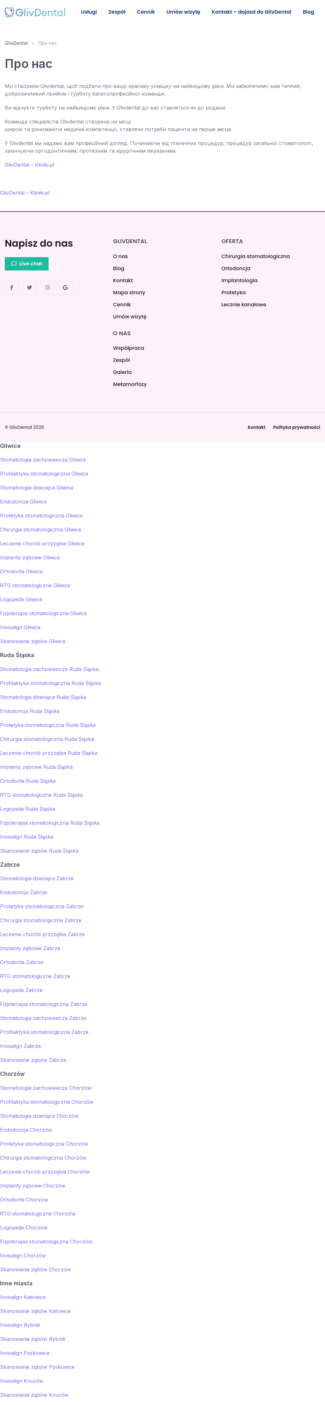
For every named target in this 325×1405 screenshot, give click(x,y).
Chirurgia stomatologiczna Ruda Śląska (47, 739)
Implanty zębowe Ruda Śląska (36, 767)
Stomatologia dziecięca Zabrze (37, 878)
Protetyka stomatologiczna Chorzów (44, 1144)
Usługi (89, 12)
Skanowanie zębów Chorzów (35, 1269)
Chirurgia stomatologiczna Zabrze (41, 920)
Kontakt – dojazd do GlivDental (240, 15)
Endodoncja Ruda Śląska (29, 711)
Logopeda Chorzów (24, 1227)
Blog (308, 12)
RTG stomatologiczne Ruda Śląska (41, 795)
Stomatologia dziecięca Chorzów (39, 1116)
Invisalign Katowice (23, 1297)
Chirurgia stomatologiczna (256, 256)
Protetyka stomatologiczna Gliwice (41, 516)
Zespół (118, 12)
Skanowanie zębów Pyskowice (37, 1367)
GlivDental (16, 51)
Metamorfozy (130, 384)
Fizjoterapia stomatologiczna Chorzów (46, 1241)
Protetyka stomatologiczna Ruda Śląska (48, 725)
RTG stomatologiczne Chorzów (38, 1213)
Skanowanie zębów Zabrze (33, 1060)
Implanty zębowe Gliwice (30, 558)
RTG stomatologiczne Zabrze (35, 976)
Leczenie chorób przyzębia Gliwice (42, 544)
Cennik (148, 12)
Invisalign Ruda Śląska (26, 837)
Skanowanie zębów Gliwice (33, 641)
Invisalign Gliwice (20, 627)
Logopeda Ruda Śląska (27, 809)
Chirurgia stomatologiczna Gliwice (40, 530)
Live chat (26, 263)
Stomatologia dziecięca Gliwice (36, 488)
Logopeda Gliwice (21, 599)
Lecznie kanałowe (244, 304)
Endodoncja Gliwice (23, 502)
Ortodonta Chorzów (24, 1199)
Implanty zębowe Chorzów (32, 1185)
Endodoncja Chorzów (26, 1130)
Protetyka (234, 292)
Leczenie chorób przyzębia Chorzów (45, 1172)
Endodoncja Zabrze (23, 892)
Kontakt (123, 280)
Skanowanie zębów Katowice (35, 1311)
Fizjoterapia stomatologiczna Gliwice (43, 613)
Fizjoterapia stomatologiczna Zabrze (43, 1004)
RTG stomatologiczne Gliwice (35, 586)
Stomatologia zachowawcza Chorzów (45, 1088)
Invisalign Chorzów (23, 1255)
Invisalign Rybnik (20, 1325)
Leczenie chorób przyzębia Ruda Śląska (48, 753)
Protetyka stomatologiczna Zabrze (41, 906)
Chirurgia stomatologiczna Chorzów (43, 1158)
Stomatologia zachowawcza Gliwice (43, 460)
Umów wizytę (178, 15)
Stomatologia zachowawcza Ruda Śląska (49, 669)
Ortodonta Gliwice (21, 572)
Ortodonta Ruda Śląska (28, 781)
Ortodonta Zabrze (21, 962)
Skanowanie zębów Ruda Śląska (39, 851)
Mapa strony (129, 292)
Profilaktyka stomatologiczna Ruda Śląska (50, 683)
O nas (120, 256)
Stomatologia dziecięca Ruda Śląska (43, 697)
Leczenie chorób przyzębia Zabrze (42, 934)
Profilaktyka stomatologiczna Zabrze (44, 1032)
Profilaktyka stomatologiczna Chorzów (47, 1102)
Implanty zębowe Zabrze (30, 948)
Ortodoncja (236, 268)
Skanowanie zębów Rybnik (32, 1339)
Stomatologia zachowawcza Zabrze (43, 1018)
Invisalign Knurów (21, 1381)
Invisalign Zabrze (20, 1046)
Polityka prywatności (296, 427)
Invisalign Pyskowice (25, 1353)
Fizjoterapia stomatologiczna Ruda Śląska (50, 823)
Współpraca (128, 348)
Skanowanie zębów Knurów (34, 1395)
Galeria (122, 372)
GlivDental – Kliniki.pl (29, 173)
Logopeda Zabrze (21, 990)
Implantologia (240, 280)
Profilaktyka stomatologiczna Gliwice (44, 474)
